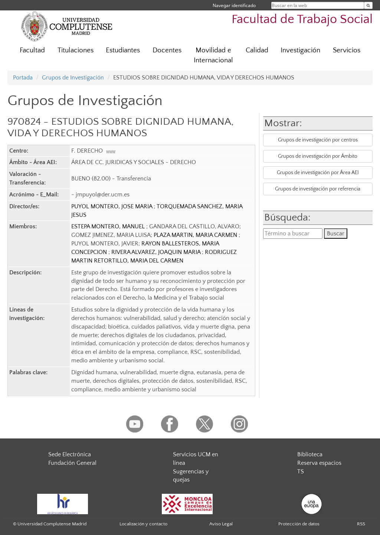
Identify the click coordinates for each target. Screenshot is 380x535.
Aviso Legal (221, 523)
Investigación (300, 50)
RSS (361, 523)
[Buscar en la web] (368, 5)
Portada (23, 77)
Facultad (32, 50)
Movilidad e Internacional (213, 55)
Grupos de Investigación (73, 77)
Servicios (346, 50)
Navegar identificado (234, 5)
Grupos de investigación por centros (318, 140)
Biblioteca (309, 454)
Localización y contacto (143, 523)
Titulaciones (76, 50)
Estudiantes (123, 50)
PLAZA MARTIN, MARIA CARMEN (196, 235)
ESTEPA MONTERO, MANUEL (108, 226)
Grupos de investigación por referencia (317, 189)
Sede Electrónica (69, 454)
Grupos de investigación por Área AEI (318, 173)
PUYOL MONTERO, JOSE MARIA (112, 206)
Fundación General (72, 463)
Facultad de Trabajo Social (302, 19)
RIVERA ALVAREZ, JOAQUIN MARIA (156, 252)
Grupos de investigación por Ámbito (317, 156)
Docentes (167, 50)
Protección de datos (299, 523)
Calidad (257, 50)
